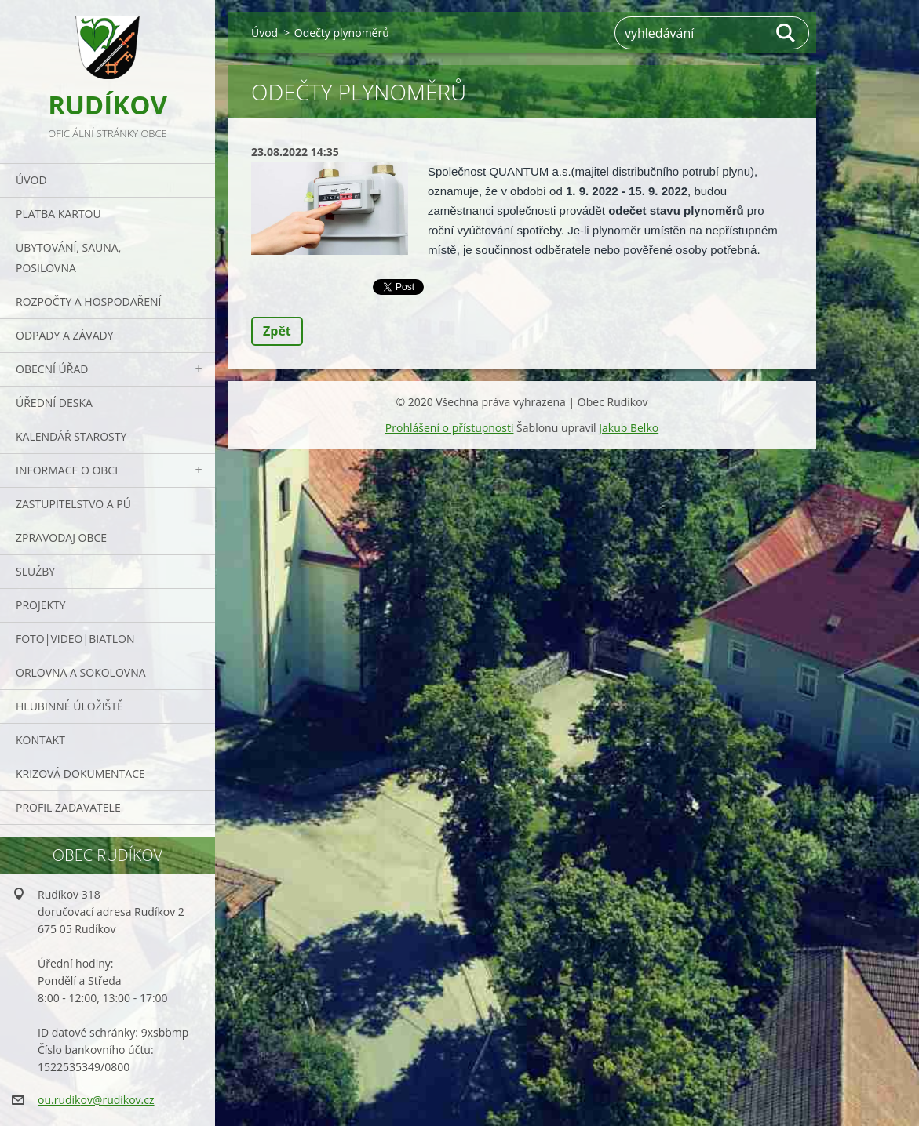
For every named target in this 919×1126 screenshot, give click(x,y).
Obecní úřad (52, 368)
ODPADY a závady (64, 335)
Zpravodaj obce (61, 537)
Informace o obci (67, 470)
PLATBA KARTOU (58, 213)
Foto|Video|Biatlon (75, 638)
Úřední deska (54, 402)
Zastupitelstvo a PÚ (73, 503)
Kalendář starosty (71, 436)
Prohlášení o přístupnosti (449, 427)
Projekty (41, 605)
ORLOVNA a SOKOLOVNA (81, 672)
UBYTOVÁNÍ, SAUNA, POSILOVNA (68, 257)
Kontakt (40, 739)
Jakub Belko (628, 427)
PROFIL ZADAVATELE (68, 807)
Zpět (277, 331)
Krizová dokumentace (80, 773)
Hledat (786, 33)
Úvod (31, 180)
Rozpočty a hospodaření (88, 301)
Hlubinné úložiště (69, 706)
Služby (35, 571)
